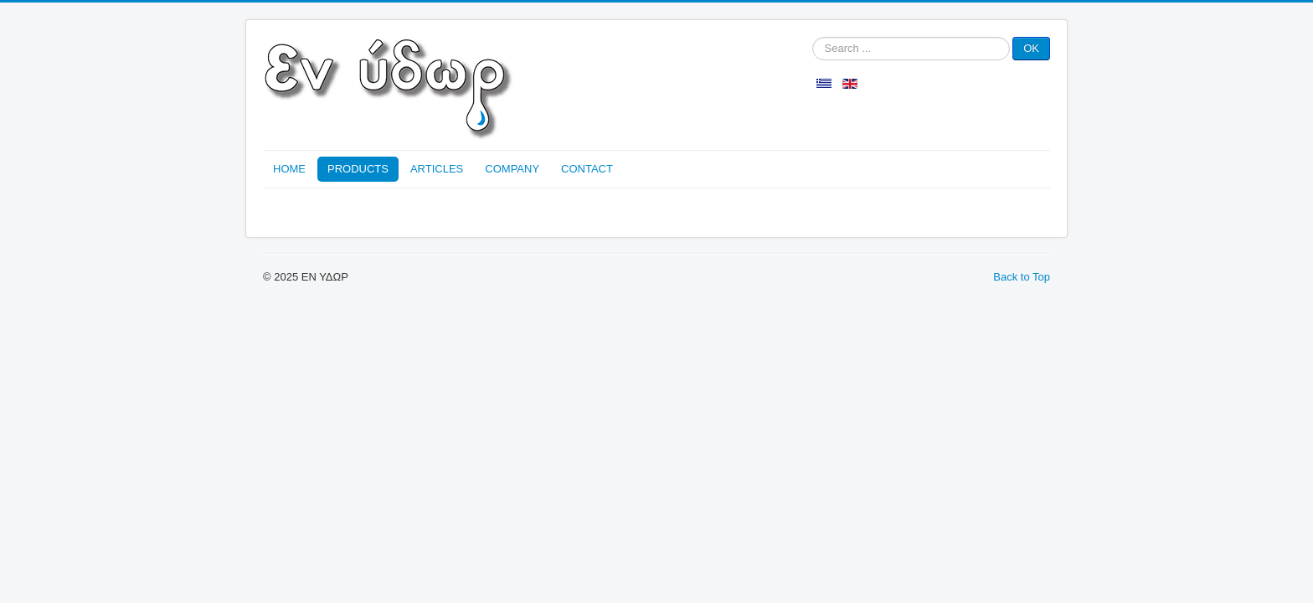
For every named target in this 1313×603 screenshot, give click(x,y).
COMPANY (512, 168)
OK (1031, 48)
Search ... (812, 37)
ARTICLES (436, 168)
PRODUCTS (358, 168)
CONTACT (587, 168)
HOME (289, 168)
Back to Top (1021, 277)
